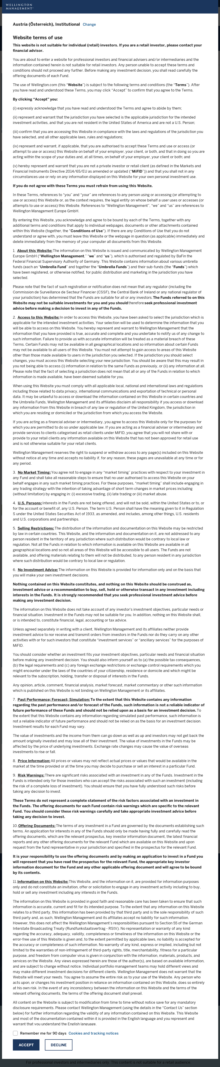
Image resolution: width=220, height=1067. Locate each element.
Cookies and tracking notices (93, 1033)
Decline (59, 1045)
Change (89, 24)
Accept (26, 1045)
